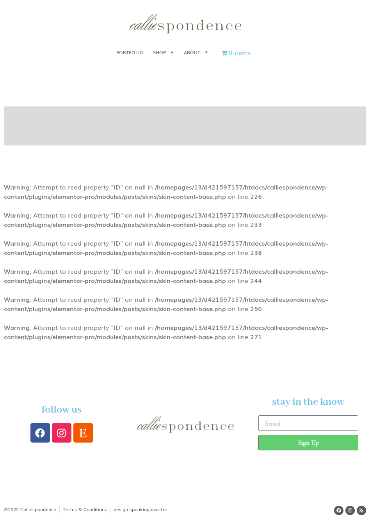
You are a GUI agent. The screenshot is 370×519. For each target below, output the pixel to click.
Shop (163, 52)
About (196, 52)
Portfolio (130, 52)
